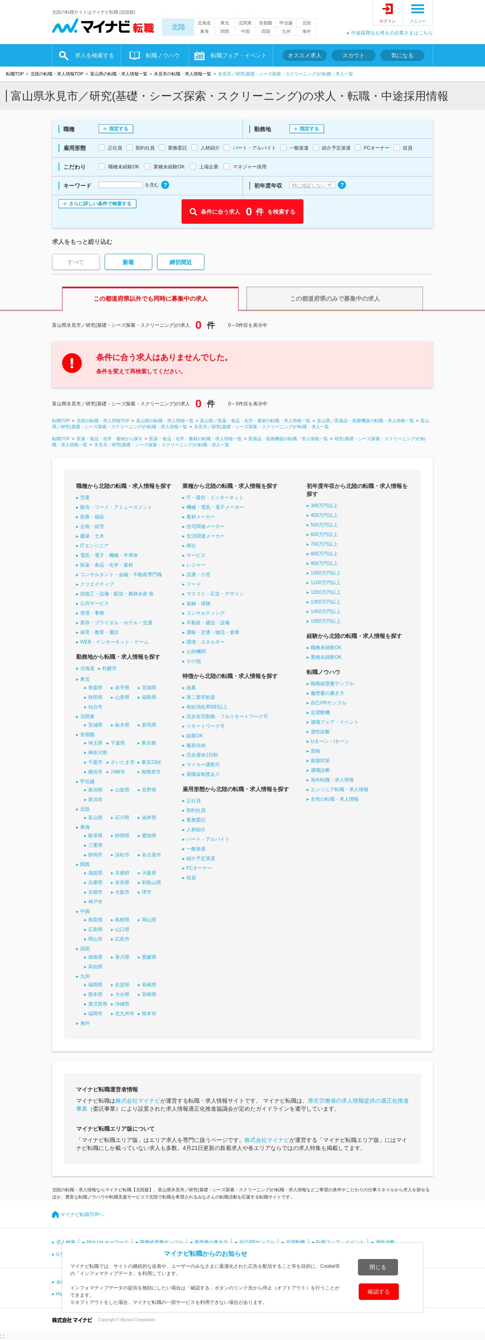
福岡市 (95, 1013)
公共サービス (94, 603)
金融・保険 (198, 603)
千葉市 (95, 762)
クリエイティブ (97, 584)
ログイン (388, 21)
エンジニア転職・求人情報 (339, 789)
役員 (191, 878)
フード (193, 584)
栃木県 (122, 725)
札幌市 (109, 668)
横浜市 (95, 772)
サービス (196, 555)
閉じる (378, 1267)
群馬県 (149, 725)
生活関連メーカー (205, 536)
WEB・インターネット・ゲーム (114, 642)
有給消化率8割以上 (207, 707)
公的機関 (196, 651)
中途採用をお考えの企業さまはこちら (392, 33)
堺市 (147, 892)
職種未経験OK (326, 647)
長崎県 (149, 985)
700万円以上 (324, 544)
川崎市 (118, 772)
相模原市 (151, 772)
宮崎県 (149, 994)
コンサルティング (205, 613)
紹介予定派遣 (200, 858)
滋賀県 (95, 873)
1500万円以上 (326, 621)
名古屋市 (151, 855)
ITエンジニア (94, 546)
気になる (402, 55)
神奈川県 (97, 752)
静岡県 (122, 835)
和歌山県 (151, 882)
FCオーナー (199, 868)
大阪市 (122, 892)
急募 (191, 687)
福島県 (149, 697)
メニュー (418, 21)
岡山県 (149, 920)
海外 (306, 31)
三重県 (95, 845)
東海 (204, 31)
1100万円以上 (326, 582)
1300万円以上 (326, 602)
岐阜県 (95, 835)
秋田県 (95, 697)
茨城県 (95, 725)
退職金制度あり (203, 774)
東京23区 (151, 762)
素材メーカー (200, 517)
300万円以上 (324, 505)
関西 (224, 31)
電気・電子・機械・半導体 (109, 555)
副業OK (194, 736)
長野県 (149, 790)
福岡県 (95, 985)
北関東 (245, 22)
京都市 (95, 892)
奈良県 (122, 882)
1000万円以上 (326, 573)
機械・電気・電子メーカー (215, 507)
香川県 (122, 957)
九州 (286, 31)
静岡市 (95, 855)
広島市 (122, 939)
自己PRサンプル (328, 703)
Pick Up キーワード (108, 1242)
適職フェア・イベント (335, 722)
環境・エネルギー (205, 642)
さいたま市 (123, 762)
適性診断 (320, 732)
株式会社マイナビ (137, 1100)
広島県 (95, 929)
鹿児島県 (97, 1004)
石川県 (122, 817)
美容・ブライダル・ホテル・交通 (116, 622)
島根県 (122, 920)
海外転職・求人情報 (332, 780)
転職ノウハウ (163, 55)
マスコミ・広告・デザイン (215, 594)
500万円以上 (324, 525)
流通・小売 (198, 574)
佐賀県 (122, 985)
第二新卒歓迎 (200, 697)
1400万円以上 (326, 611)
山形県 (122, 697)
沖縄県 (122, 1004)
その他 (193, 661)
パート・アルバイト (208, 839)
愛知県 (149, 835)
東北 (224, 22)
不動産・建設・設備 (208, 622)
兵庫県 (95, 882)
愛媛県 (149, 957)
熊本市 (149, 1013)
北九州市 (124, 1013)
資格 (315, 751)
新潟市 (95, 799)
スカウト (353, 55)
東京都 (148, 743)
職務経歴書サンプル (332, 683)
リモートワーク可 (205, 726)
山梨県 (122, 790)
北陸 (178, 27)
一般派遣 (196, 849)
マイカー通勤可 (203, 764)
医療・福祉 (92, 517)
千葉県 (118, 743)
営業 (85, 497)
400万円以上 (324, 515)
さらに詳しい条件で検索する (100, 203)
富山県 (95, 817)
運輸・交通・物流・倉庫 (212, 632)
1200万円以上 (326, 592)
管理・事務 (92, 613)
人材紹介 (196, 829)
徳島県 (95, 957)
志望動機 (320, 712)
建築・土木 (92, 536)
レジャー (196, 565)
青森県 (95, 687)
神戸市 (95, 902)
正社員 (193, 801)
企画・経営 (92, 526)
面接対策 (320, 760)
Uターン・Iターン (330, 741)
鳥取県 (95, 920)
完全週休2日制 (202, 755)
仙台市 (95, 707)
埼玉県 (95, 743)
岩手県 (122, 687)
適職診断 (320, 770)
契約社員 (196, 810)
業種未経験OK (326, 657)
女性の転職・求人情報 (335, 799)
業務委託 (196, 820)
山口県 (122, 929)
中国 (245, 31)
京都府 (122, 873)
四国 (265, 31)
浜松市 (122, 855)
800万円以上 (324, 554)
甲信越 (286, 22)
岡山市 (95, 939)
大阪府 (149, 873)
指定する (118, 129)
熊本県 (95, 994)
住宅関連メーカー (205, 526)
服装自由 (196, 745)
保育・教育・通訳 (99, 632)
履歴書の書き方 (327, 693)
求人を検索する (94, 55)
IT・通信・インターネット (215, 497)
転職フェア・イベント (239, 55)
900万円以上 (324, 563)
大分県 (122, 994)
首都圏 (265, 22)
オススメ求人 (304, 55)
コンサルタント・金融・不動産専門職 (121, 574)
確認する (379, 1291)
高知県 (95, 967)
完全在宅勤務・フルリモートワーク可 (227, 716)
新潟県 (95, 790)
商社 (191, 546)
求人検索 (65, 1242)
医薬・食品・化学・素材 (106, 565)
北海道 (204, 22)
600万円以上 (324, 534)
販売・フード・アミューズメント (116, 507)
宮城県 (149, 687)
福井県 (149, 817)
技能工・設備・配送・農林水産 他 (117, 594)
